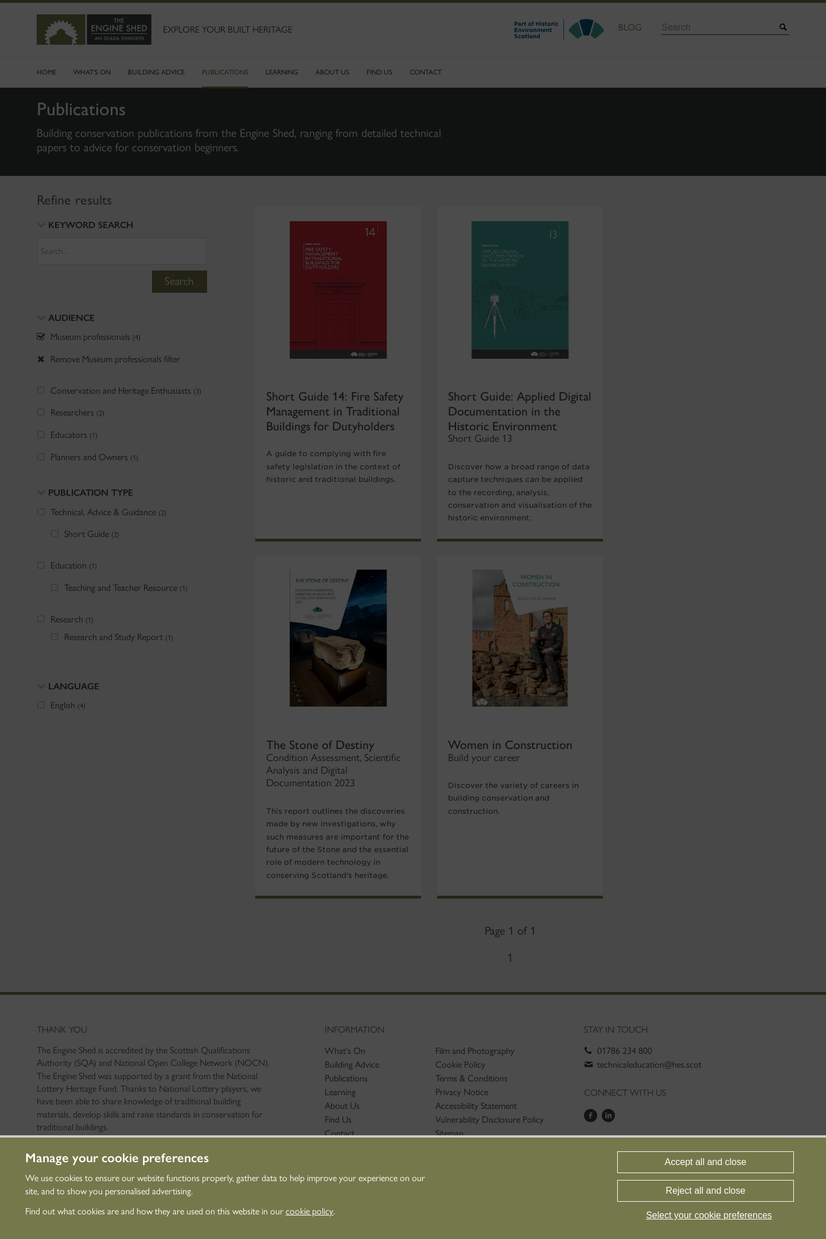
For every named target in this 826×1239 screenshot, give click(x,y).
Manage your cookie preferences (117, 1158)
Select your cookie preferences (709, 1215)
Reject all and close (706, 1190)
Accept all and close (705, 1162)
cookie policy (309, 1211)
